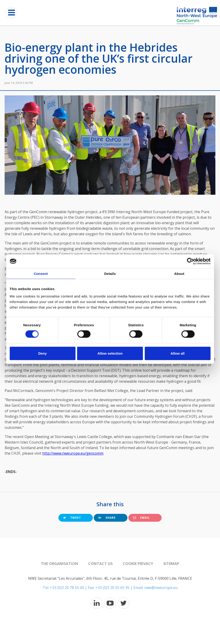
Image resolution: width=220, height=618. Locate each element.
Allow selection (110, 353)
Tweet (72, 518)
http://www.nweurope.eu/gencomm (72, 453)
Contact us (100, 563)
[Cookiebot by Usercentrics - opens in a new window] (190, 261)
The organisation (59, 563)
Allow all (178, 353)
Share (107, 518)
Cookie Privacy (138, 563)
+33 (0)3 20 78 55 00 (67, 587)
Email (141, 518)
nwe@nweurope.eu (161, 587)
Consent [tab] (41, 274)
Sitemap (171, 563)
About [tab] (179, 274)
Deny (42, 353)
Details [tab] (110, 274)
